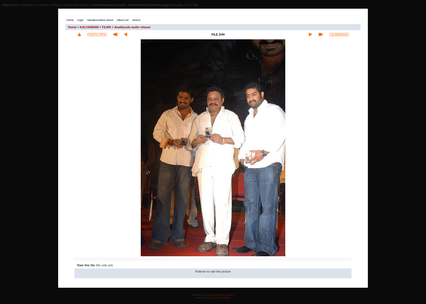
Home (72, 27)
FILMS (106, 27)
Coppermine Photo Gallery (219, 295)
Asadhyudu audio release (132, 27)
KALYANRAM (89, 27)
